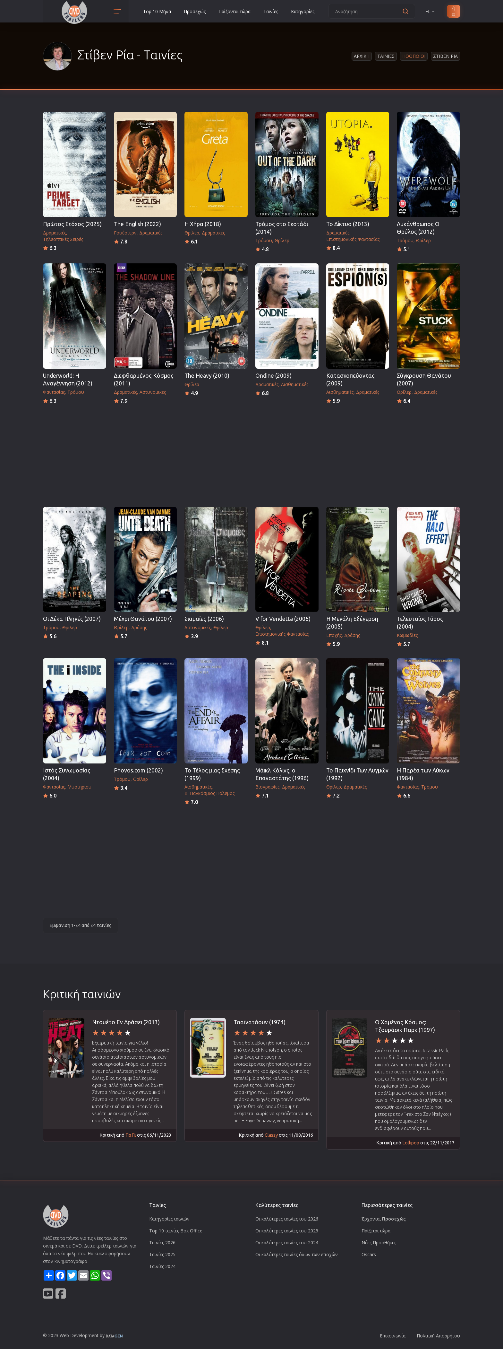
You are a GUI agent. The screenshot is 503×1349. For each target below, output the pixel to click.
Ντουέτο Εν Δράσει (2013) (126, 1022)
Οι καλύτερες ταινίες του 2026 (286, 1219)
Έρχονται (384, 1219)
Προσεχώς (195, 11)
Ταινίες (270, 11)
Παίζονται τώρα (234, 11)
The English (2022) (137, 224)
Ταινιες (386, 56)
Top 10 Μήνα (157, 11)
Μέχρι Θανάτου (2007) (143, 619)
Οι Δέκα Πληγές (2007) (72, 619)
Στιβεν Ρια (445, 56)
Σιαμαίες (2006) (204, 619)
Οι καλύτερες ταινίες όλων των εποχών (296, 1254)
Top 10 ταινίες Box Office (175, 1231)
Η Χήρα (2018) (202, 224)
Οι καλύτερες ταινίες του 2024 (286, 1242)
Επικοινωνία (392, 1336)
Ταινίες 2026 (162, 1242)
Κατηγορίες (302, 11)
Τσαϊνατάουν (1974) (260, 1022)
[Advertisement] (251, 453)
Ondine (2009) (273, 376)
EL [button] (430, 11)
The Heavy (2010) (206, 376)
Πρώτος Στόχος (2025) (72, 224)
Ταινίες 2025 (162, 1254)
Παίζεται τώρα (376, 1231)
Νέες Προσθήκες (379, 1242)
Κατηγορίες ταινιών (169, 1219)
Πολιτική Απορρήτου (438, 1336)
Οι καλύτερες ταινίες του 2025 (286, 1231)
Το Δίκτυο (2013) (347, 224)
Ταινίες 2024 (162, 1266)
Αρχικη (362, 56)
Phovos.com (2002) (138, 770)
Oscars (369, 1254)
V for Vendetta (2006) (283, 619)
